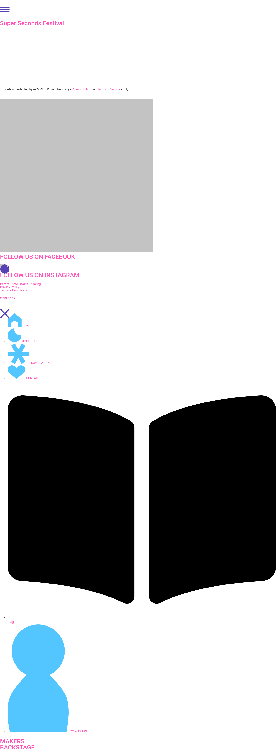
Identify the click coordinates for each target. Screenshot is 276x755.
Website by (8, 298)
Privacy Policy (81, 89)
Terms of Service (108, 89)
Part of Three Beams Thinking (20, 284)
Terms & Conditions (13, 290)
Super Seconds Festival (32, 23)
